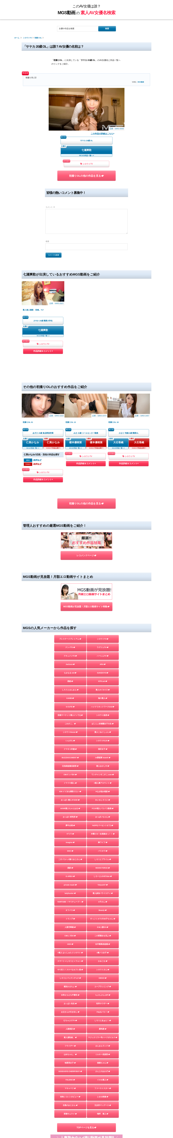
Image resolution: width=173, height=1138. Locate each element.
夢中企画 (70, 746)
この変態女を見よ (102, 856)
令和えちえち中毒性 (70, 915)
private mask (70, 805)
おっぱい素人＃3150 (70, 720)
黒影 (70, 788)
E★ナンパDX (70, 695)
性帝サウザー (102, 924)
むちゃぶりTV (70, 941)
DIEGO (103, 898)
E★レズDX (70, 856)
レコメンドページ (86, 491)
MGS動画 (141, 82)
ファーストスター (102, 1009)
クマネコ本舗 (70, 669)
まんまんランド (102, 966)
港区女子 (103, 669)
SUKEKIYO (102, 593)
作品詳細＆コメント (43, 327)
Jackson (70, 585)
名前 (47, 241)
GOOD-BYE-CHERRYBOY (70, 992)
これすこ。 (70, 644)
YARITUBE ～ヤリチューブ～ (70, 822)
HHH (70, 864)
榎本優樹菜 (75, 394)
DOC (70, 771)
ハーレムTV (103, 576)
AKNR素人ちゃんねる (70, 729)
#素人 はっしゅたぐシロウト (70, 873)
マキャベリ (70, 1009)
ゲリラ (70, 754)
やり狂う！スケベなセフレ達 (70, 890)
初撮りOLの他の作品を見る (86, 175)
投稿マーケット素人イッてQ (70, 635)
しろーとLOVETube (103, 797)
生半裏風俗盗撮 (102, 864)
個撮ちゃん (102, 983)
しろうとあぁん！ (102, 941)
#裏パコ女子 (103, 873)
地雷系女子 (70, 983)
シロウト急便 (102, 635)
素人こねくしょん (102, 652)
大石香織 (118, 394)
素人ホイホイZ (103, 610)
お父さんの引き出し (70, 932)
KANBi (70, 618)
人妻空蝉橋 (70, 847)
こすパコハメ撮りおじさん (70, 780)
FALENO (70, 1000)
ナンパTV (70, 568)
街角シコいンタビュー (70, 1017)
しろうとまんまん (70, 610)
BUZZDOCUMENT (70, 678)
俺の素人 (102, 618)
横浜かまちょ (70, 907)
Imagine (70, 763)
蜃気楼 (103, 949)
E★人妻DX (102, 847)
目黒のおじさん (70, 1026)
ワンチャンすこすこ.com (102, 695)
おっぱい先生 (70, 924)
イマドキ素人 (70, 703)
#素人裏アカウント (102, 703)
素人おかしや (102, 686)
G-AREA (70, 797)
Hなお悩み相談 (103, 712)
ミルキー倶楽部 (102, 975)
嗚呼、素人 (102, 1034)
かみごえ (103, 881)
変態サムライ (70, 1034)
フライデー (70, 966)
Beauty (103, 830)
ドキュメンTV (70, 576)
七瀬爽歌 (86, 150)
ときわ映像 (102, 1017)
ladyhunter (70, 814)
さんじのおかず (102, 992)
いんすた (70, 661)
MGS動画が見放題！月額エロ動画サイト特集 (86, 527)
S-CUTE (70, 627)
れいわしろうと (102, 720)
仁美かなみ (32, 394)
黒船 (70, 601)
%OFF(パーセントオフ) (102, 746)
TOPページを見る (86, 1048)
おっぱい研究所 (70, 737)
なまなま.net (70, 593)
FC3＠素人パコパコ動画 (103, 729)
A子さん (102, 822)
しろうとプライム (102, 780)
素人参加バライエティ (103, 814)
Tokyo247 (103, 805)
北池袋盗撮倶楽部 (70, 686)
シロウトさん (102, 890)
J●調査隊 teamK (103, 678)
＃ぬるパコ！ (102, 932)
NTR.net (102, 601)
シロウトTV (86, 164)
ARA (103, 585)
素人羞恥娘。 (70, 958)
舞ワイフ (103, 763)
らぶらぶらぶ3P (102, 915)
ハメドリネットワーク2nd (102, 627)
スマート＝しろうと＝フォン (70, 881)
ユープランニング (102, 907)
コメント (50, 207)
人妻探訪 (70, 949)
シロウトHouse (70, 652)
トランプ (70, 839)
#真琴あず (37, 412)
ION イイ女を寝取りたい (70, 712)
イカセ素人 (102, 1000)
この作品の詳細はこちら (102, 133)
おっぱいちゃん (102, 737)
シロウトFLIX (102, 661)
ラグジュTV (103, 568)
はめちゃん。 (70, 975)
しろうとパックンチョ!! (70, 898)
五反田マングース (102, 1026)
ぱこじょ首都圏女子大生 (103, 644)
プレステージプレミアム (70, 559)
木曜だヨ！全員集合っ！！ (103, 754)
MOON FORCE (103, 788)
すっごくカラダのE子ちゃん (102, 839)
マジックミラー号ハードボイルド (102, 958)
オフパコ (70, 830)
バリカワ (103, 771)
